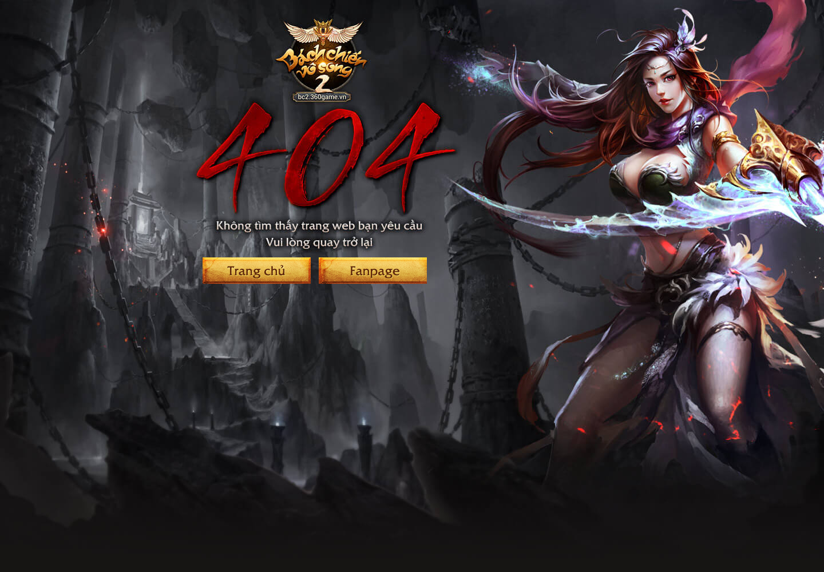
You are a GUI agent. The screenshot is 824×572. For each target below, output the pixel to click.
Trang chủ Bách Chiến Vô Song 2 (257, 270)
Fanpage (373, 270)
